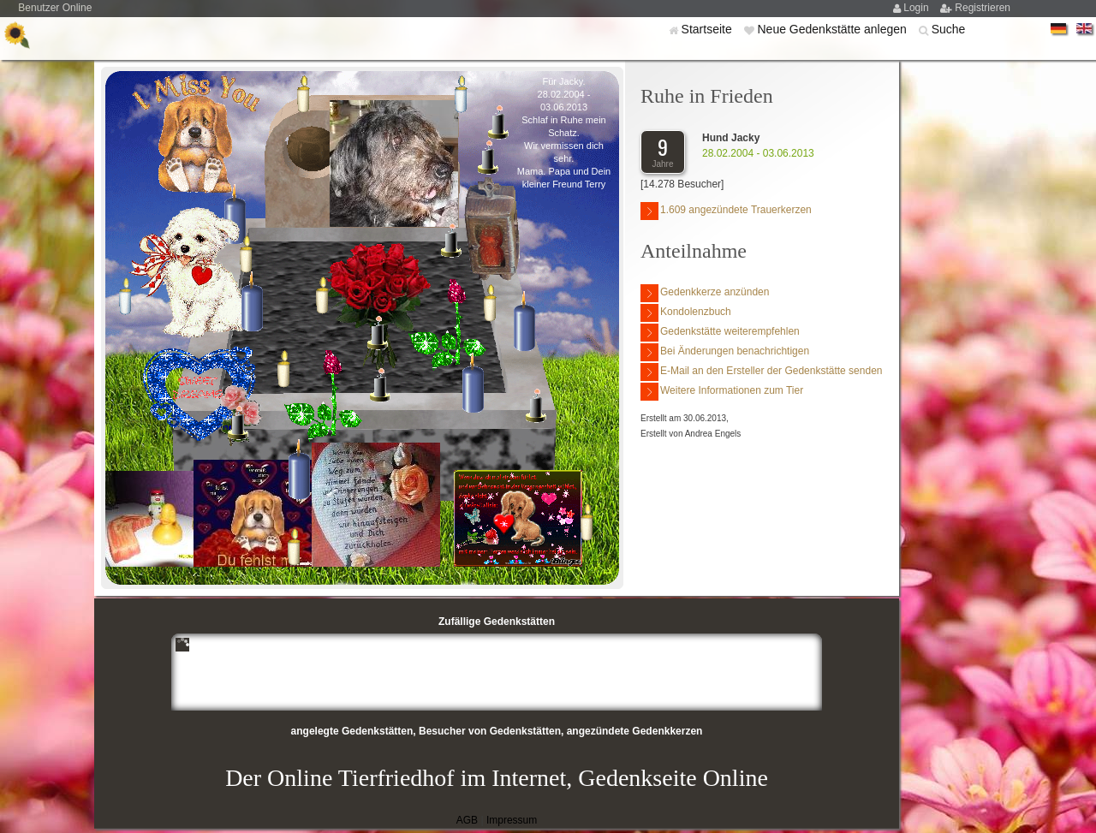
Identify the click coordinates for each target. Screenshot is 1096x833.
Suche (949, 29)
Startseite (709, 29)
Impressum (511, 820)
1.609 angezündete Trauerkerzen (726, 211)
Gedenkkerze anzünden (704, 293)
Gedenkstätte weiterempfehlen (720, 333)
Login (917, 8)
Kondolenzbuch (685, 313)
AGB (467, 820)
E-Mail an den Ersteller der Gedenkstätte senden (761, 372)
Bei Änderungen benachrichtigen (724, 352)
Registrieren (982, 8)
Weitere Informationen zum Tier (721, 392)
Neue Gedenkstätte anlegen (833, 29)
